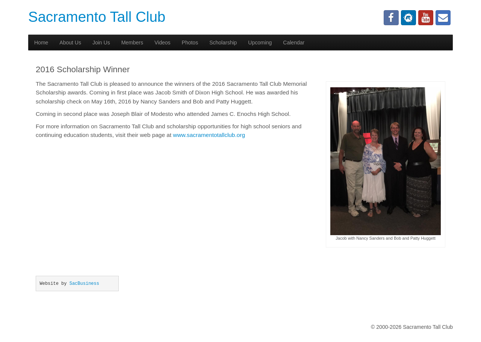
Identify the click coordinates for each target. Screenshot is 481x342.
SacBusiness (84, 283)
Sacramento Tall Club (96, 17)
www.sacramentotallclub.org (209, 135)
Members (132, 43)
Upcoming (260, 43)
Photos (190, 43)
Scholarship (223, 43)
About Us (70, 43)
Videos (162, 43)
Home (41, 43)
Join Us (101, 43)
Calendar (293, 43)
